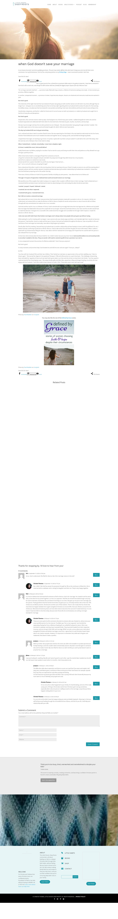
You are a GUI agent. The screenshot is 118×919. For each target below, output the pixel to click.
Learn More (45, 882)
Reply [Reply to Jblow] (96, 657)
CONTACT (68, 869)
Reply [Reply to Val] (96, 575)
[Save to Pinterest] (31, 80)
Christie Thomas (38, 583)
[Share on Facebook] (22, 81)
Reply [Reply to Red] (96, 595)
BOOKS (67, 858)
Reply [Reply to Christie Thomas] (96, 585)
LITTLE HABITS (70, 853)
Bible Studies (68, 4)
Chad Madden (28, 314)
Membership (92, 4)
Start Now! (91, 884)
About (55, 4)
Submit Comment (93, 744)
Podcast (79, 4)
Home (49, 4)
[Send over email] (39, 81)
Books (60, 4)
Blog (85, 4)
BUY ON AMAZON (48, 780)
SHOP (67, 863)
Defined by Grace (67, 318)
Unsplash (36, 314)
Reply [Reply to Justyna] (96, 642)
